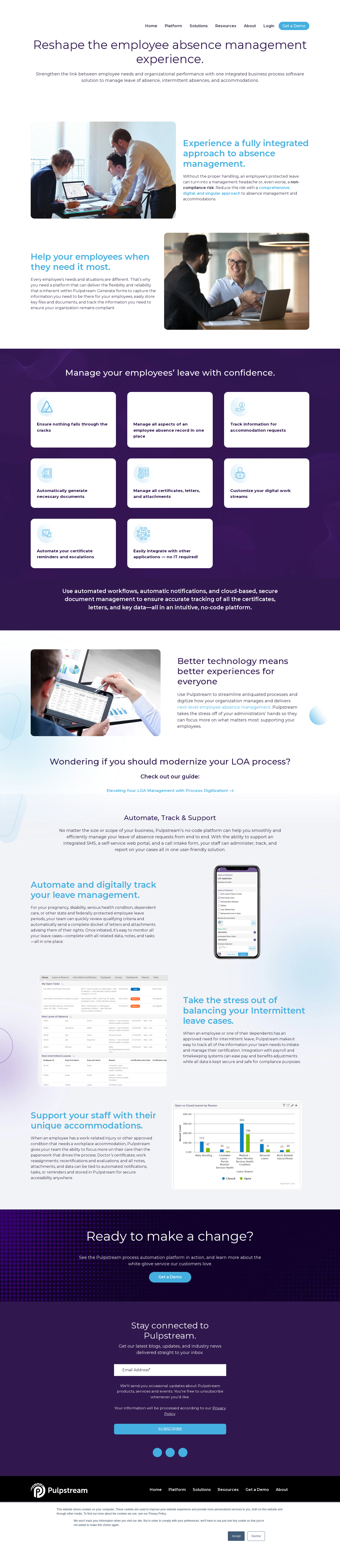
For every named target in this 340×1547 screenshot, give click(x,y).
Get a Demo (294, 11)
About (249, 11)
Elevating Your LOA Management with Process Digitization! (170, 791)
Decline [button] (256, 1536)
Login (268, 11)
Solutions (198, 11)
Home (150, 11)
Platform (172, 11)
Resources (225, 11)
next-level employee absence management (224, 707)
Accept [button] (236, 1536)
